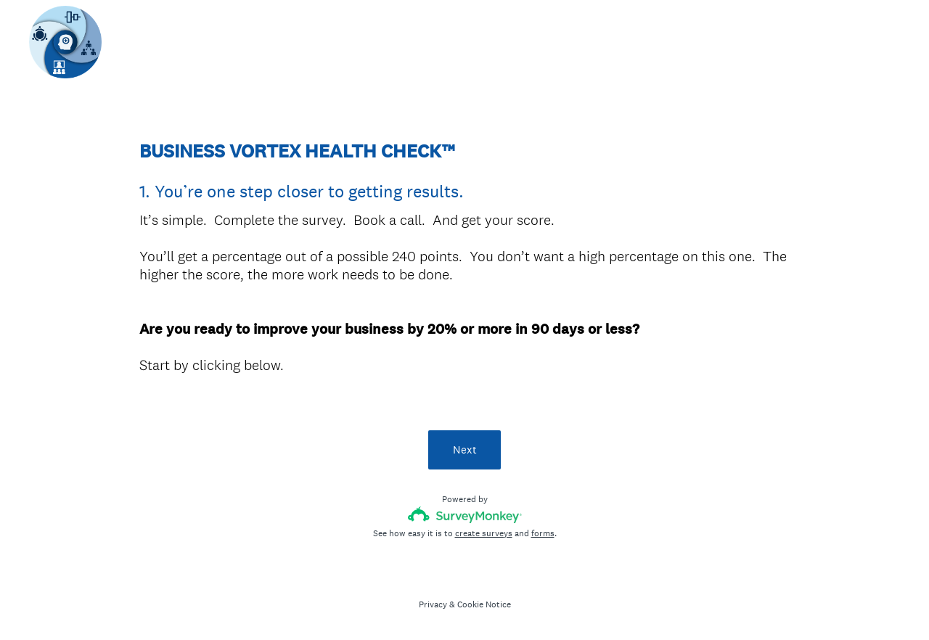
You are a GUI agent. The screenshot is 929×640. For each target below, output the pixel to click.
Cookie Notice (484, 604)
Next (465, 449)
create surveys (483, 533)
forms (542, 533)
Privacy (433, 604)
